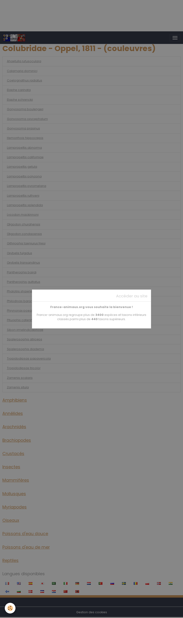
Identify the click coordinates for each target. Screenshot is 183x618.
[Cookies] (10, 608)
